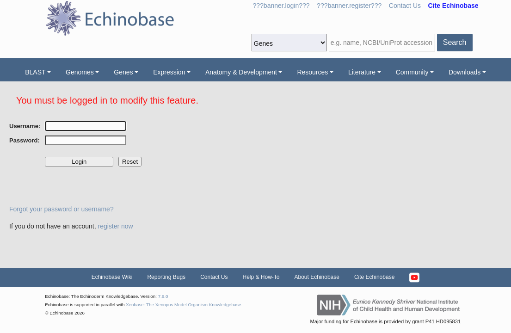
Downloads (464, 72)
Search (455, 42)
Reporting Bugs (166, 277)
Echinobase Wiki (112, 277)
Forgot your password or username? (61, 209)
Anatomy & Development (241, 72)
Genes (123, 72)
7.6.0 (163, 296)
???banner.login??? (281, 5)
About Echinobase (317, 277)
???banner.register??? (349, 5)
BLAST (35, 72)
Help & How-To (260, 277)
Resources (312, 72)
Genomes (80, 72)
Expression (169, 72)
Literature (362, 72)
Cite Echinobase (374, 277)
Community (412, 72)
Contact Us (405, 5)
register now (115, 226)
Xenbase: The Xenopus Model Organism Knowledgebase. (184, 304)
